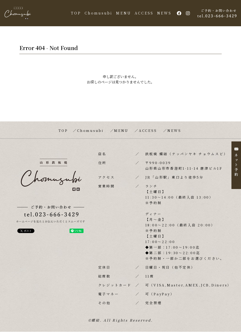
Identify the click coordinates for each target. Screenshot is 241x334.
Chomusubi (97, 14)
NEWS (163, 14)
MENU (122, 14)
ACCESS (142, 14)
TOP (75, 14)
